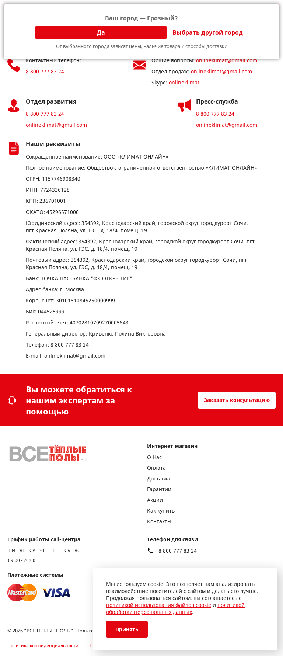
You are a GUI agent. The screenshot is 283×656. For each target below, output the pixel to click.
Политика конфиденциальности (42, 645)
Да (101, 32)
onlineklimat (184, 82)
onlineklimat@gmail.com (226, 60)
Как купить (161, 510)
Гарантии (159, 489)
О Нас (154, 457)
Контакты (159, 521)
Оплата (156, 467)
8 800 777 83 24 (45, 71)
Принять (127, 629)
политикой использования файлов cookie (158, 604)
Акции (155, 499)
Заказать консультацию (237, 399)
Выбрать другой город (207, 32)
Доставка (158, 478)
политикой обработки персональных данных (175, 608)
